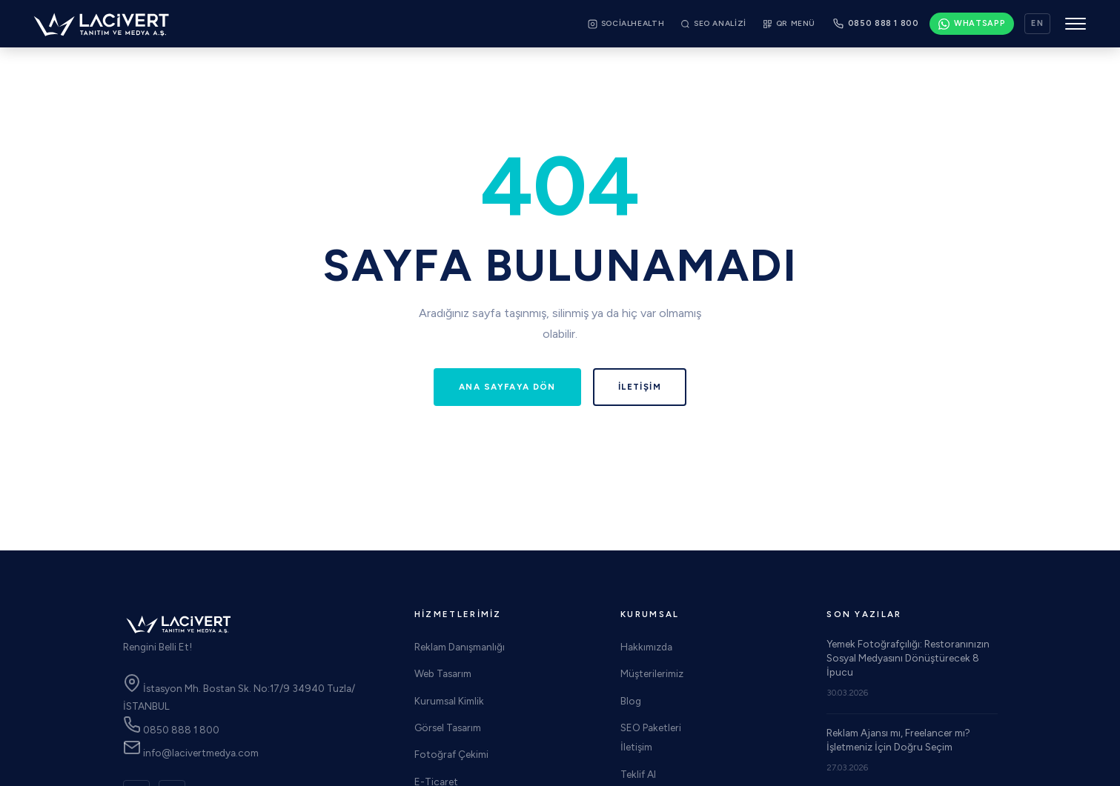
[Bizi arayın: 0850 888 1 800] (876, 23)
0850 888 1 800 (171, 730)
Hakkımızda (646, 647)
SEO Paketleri (650, 727)
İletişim (639, 387)
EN (1037, 23)
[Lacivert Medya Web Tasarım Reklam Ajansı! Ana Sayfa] (101, 23)
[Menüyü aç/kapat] (1075, 24)
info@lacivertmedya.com (191, 753)
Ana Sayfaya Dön (507, 387)
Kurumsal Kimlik (449, 701)
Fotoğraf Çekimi (451, 754)
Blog (630, 701)
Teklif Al (638, 774)
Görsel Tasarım (447, 727)
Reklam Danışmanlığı (459, 647)
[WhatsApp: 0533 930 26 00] (972, 24)
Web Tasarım (442, 673)
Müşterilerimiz (651, 673)
